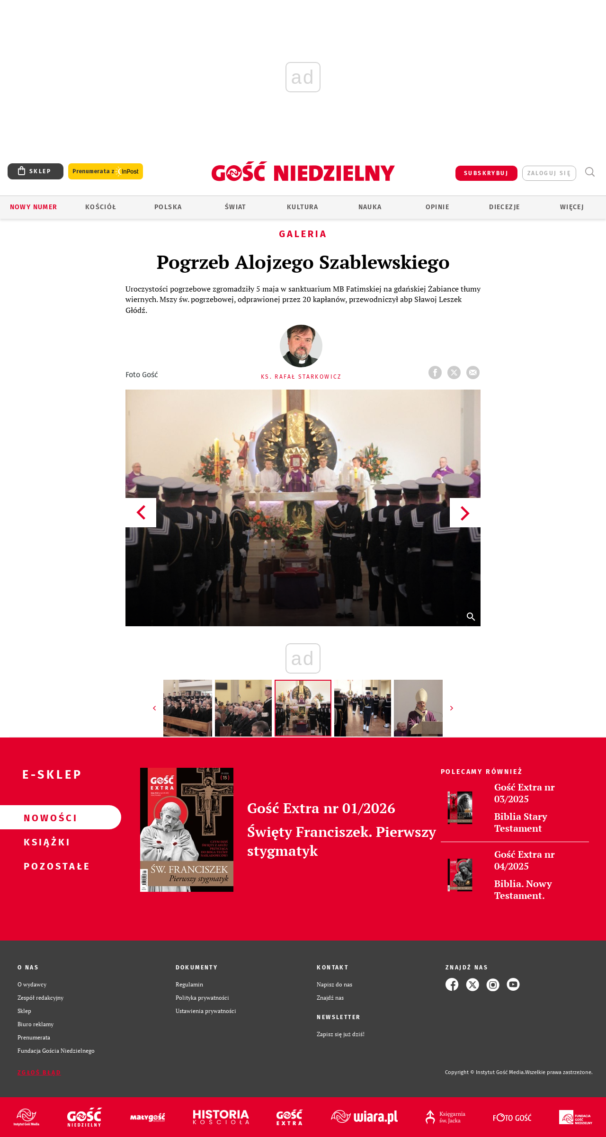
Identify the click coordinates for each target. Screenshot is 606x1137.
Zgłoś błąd (39, 1072)
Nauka (370, 207)
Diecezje (504, 207)
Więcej (572, 207)
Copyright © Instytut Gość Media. (485, 1072)
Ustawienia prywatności (206, 1010)
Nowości (45, 817)
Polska (168, 207)
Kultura (303, 207)
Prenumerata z (105, 171)
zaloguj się (549, 173)
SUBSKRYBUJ (486, 173)
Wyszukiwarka (589, 172)
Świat (235, 207)
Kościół (101, 207)
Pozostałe (45, 866)
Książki (45, 841)
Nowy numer (34, 207)
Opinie (437, 207)
